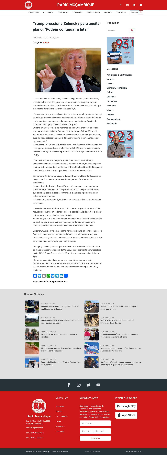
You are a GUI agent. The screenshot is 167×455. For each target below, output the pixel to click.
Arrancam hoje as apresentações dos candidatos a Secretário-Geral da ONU (121, 349)
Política (110, 114)
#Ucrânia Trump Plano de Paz (53, 281)
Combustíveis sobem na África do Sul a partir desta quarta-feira (119, 307)
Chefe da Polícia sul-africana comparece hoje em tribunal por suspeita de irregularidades (121, 363)
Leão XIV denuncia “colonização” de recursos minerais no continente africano (119, 335)
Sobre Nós (60, 406)
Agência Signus (135, 451)
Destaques (112, 101)
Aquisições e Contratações (119, 75)
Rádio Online (63, 12)
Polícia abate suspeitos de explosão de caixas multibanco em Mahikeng (60, 307)
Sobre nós (33, 12)
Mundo (46, 42)
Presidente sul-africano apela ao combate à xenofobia (59, 335)
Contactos (121, 12)
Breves (110, 83)
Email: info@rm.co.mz (34, 428)
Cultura (110, 92)
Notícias (48, 12)
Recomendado (113, 119)
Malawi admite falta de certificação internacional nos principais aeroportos (61, 321)
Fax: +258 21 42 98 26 (34, 438)
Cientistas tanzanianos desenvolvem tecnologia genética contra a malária (61, 349)
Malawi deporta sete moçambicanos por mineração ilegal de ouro (117, 321)
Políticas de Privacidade (92, 451)
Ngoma (108, 12)
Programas (77, 12)
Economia (111, 105)
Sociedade (112, 123)
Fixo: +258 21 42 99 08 (35, 433)
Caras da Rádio (93, 12)
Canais (58, 421)
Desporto (111, 96)
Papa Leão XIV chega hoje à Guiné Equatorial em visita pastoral (61, 363)
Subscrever (95, 438)
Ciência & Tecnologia (117, 88)
